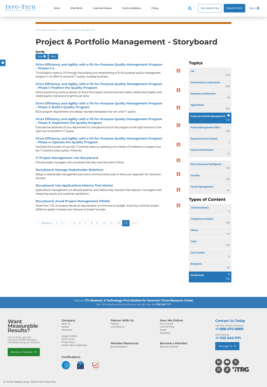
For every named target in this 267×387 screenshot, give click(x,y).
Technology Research (46, 30)
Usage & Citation (69, 336)
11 (111, 223)
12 (118, 223)
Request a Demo (234, 8)
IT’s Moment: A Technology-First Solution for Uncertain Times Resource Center (139, 300)
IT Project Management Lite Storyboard (67, 158)
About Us (65, 323)
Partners (115, 323)
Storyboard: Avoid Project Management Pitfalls (73, 201)
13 (125, 223)
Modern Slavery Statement (74, 345)
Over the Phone (167, 326)
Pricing (154, 8)
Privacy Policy (68, 342)
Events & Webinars (131, 8)
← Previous (45, 223)
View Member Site (210, 8)
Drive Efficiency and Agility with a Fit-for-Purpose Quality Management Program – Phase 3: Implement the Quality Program (99, 121)
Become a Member (24, 352)
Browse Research (119, 346)
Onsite (163, 329)
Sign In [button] (254, 8)
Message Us (228, 346)
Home (57, 8)
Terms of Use (68, 339)
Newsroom (66, 329)
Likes (53, 56)
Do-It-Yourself (166, 323)
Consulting (165, 332)
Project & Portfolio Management (78, 30)
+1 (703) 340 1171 (161, 304)
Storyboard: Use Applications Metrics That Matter (74, 185)
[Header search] (190, 8)
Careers (65, 326)
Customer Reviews (102, 8)
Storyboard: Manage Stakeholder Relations (69, 170)
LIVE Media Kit (117, 326)
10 (103, 223)
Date (42, 56)
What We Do (76, 8)
